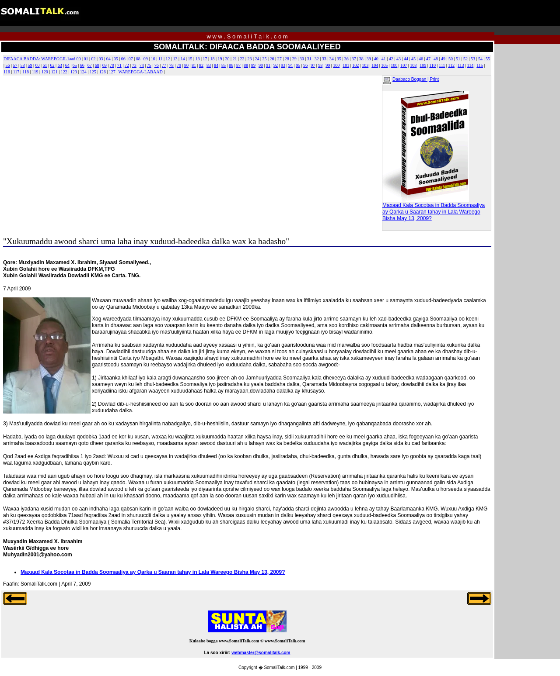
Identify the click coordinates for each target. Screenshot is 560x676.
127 (112, 71)
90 (261, 65)
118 (25, 71)
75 (149, 65)
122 (64, 71)
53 (473, 58)
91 (268, 65)
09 (146, 58)
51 (458, 58)
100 (336, 65)
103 (365, 65)
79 (179, 65)
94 (290, 65)
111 (442, 65)
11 (160, 58)
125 (93, 71)
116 (7, 71)
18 (212, 58)
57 (15, 65)
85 (223, 65)
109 (423, 65)
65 (75, 65)
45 (413, 58)
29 (294, 58)
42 (391, 58)
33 (324, 58)
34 (331, 58)
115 (479, 65)
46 (421, 58)
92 (275, 65)
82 (201, 65)
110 (432, 65)
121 (54, 71)
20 (227, 58)
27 (279, 58)
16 (197, 58)
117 (16, 71)
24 (257, 58)
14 (182, 58)
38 (361, 58)
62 (52, 65)
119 (35, 71)
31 (309, 58)
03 (101, 58)
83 (208, 65)
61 (45, 65)
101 (346, 65)
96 (305, 65)
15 (190, 58)
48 (436, 58)
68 (97, 65)
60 (37, 65)
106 (394, 65)
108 (413, 65)
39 (369, 58)
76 (156, 65)
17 (205, 58)
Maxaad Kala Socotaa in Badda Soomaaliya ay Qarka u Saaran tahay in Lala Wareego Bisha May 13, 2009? (433, 209)
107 (403, 65)
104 (374, 65)
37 (354, 58)
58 (23, 65)
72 (127, 65)
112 (451, 65)
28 (287, 58)
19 (220, 58)
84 (216, 65)
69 (104, 65)
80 (186, 65)
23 (250, 58)
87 (238, 65)
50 (450, 58)
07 (131, 58)
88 (246, 65)
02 (93, 58)
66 (82, 65)
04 (108, 58)
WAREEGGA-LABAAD (141, 71)
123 (73, 71)
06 (123, 58)
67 (90, 65)
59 (30, 65)
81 (194, 65)
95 (298, 65)
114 (470, 65)
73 (134, 65)
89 (253, 65)
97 (313, 65)
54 (480, 58)
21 (235, 58)
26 (272, 58)
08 (138, 58)
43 (398, 58)
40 (376, 58)
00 (79, 58)
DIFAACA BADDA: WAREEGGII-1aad (39, 58)
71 (119, 65)
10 (153, 58)
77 (164, 65)
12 (167, 58)
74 (142, 65)
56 (8, 65)
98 (320, 65)
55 (488, 58)
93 (283, 65)
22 (242, 58)
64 (67, 65)
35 (339, 58)
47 (428, 58)
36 (346, 58)
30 (302, 58)
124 (83, 71)
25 (264, 58)
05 (116, 58)
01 (86, 58)
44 (406, 58)
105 (384, 65)
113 (461, 65)
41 (384, 58)
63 (60, 65)
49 (443, 58)
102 (355, 65)
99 (328, 65)
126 (102, 71)
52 (465, 58)
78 (171, 65)
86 (231, 65)
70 (112, 65)
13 (175, 58)
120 (45, 71)
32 (317, 58)
